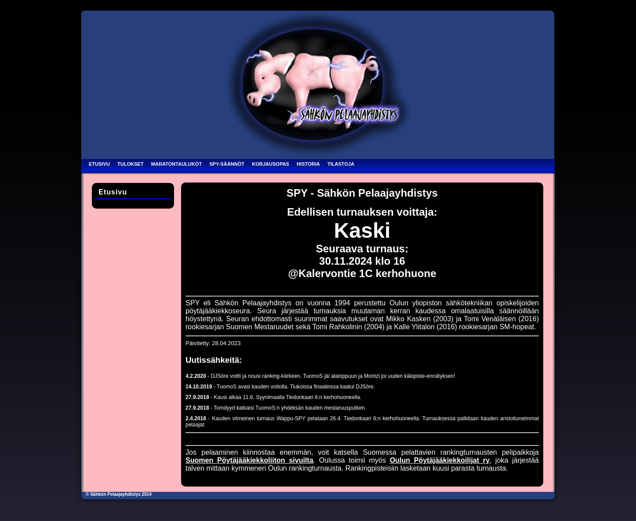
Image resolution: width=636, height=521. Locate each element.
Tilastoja (340, 164)
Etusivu (99, 164)
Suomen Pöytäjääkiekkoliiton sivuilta (249, 460)
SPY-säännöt (226, 164)
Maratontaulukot (176, 164)
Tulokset (130, 164)
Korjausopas (270, 164)
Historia (308, 164)
